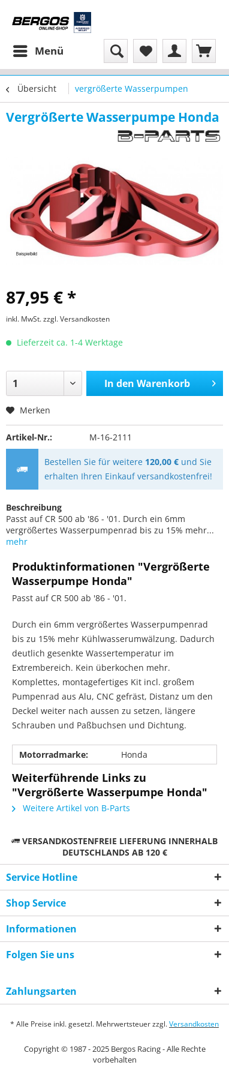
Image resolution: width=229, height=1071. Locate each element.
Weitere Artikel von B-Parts (71, 808)
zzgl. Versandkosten (76, 319)
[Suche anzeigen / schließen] (116, 51)
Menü (38, 49)
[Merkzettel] (145, 51)
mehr (17, 541)
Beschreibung (34, 507)
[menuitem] (38, 51)
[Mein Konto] (174, 51)
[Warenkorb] (204, 51)
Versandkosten (194, 1024)
